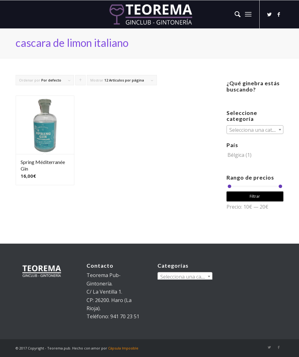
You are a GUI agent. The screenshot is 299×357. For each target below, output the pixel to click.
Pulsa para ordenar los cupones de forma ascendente (81, 81)
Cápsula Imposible (123, 348)
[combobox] (255, 129)
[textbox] (255, 130)
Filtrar (255, 196)
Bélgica (235, 154)
